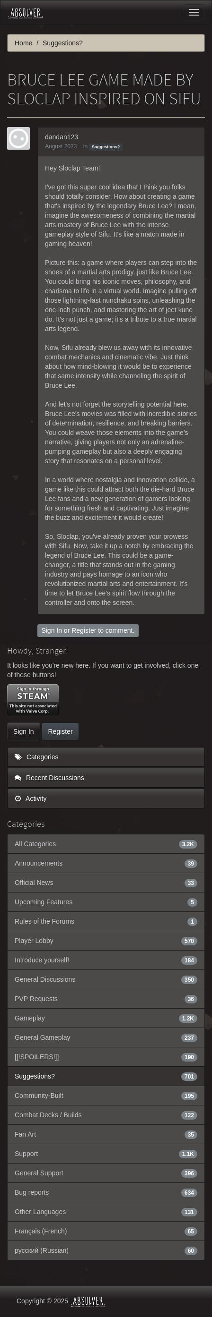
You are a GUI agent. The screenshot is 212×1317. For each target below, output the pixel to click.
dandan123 (61, 137)
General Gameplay (106, 1037)
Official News (106, 882)
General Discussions (106, 979)
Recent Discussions (49, 778)
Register (83, 630)
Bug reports (106, 1192)
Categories (37, 757)
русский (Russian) (106, 1250)
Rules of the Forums (106, 921)
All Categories (106, 844)
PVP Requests (106, 998)
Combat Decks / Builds (106, 1115)
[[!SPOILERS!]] (106, 1057)
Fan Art (106, 1134)
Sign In (51, 630)
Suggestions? (106, 146)
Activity (30, 798)
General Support (106, 1173)
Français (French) (106, 1231)
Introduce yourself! (106, 960)
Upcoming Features (106, 902)
